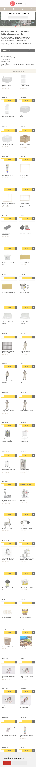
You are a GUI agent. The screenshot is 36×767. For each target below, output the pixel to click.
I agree (7, 762)
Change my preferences (19, 762)
